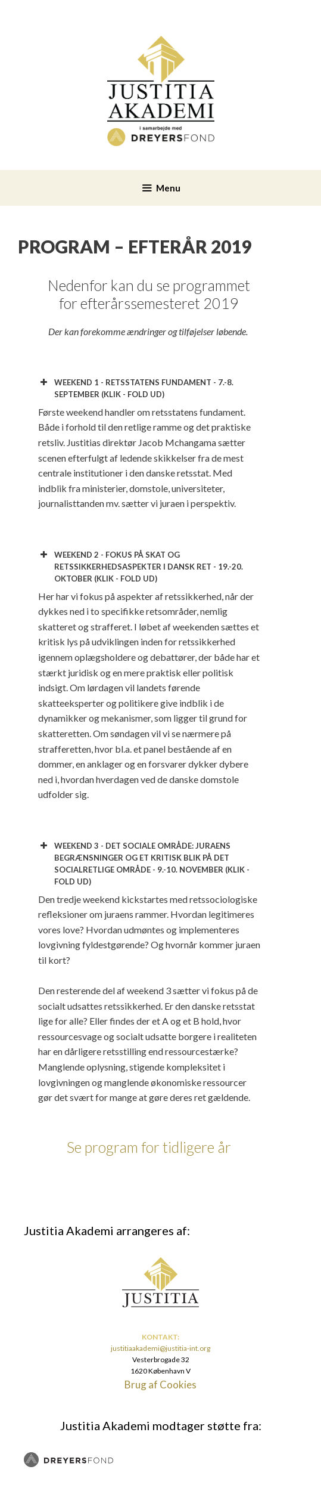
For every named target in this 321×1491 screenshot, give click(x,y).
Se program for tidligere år (149, 1147)
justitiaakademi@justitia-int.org (160, 1348)
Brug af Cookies (160, 1384)
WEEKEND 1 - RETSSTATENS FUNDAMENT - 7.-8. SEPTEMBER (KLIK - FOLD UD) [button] (135, 387)
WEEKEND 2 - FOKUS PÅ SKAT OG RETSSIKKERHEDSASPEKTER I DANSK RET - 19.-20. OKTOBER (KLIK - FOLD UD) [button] (140, 566)
